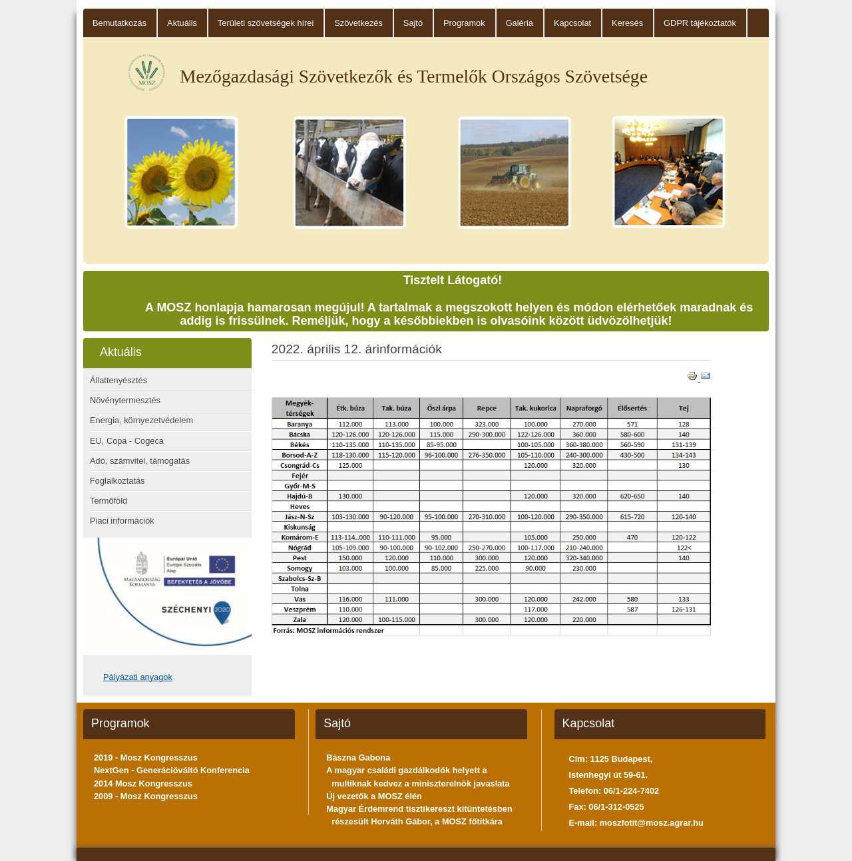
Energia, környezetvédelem (141, 420)
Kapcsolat (572, 23)
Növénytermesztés (125, 400)
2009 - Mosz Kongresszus (146, 796)
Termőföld (108, 501)
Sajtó (413, 23)
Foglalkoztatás (117, 481)
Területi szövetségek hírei (266, 23)
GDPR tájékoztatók (700, 23)
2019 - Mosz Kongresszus (146, 758)
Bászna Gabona (358, 758)
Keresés (627, 23)
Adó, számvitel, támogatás (140, 461)
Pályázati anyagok (137, 677)
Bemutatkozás (119, 23)
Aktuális (182, 23)
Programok (464, 23)
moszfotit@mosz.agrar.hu (652, 823)
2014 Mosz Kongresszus (143, 783)
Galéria (519, 23)
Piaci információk (122, 521)
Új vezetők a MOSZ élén (374, 796)
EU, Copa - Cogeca (127, 441)
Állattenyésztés (118, 380)
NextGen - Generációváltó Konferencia (172, 770)
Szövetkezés (358, 23)
